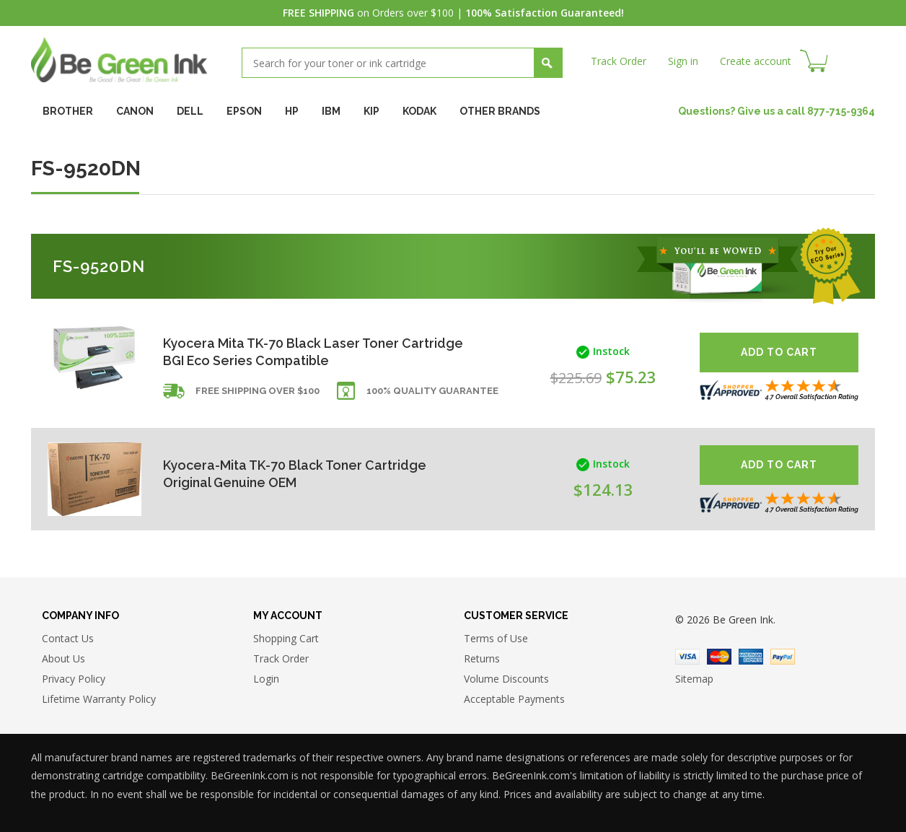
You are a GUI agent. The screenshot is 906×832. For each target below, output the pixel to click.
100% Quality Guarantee (432, 391)
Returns (482, 659)
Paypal (782, 657)
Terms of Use (496, 639)
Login (266, 679)
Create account (755, 61)
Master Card (719, 657)
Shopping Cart (286, 639)
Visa (687, 657)
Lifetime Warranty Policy (99, 699)
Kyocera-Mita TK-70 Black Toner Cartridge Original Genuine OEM (295, 473)
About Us (63, 659)
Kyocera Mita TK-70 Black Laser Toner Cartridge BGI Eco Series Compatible (281, 352)
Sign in (683, 61)
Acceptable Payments (514, 699)
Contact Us (68, 639)
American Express (751, 657)
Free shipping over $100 (257, 391)
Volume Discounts (506, 679)
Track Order (618, 61)
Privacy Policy (73, 679)
